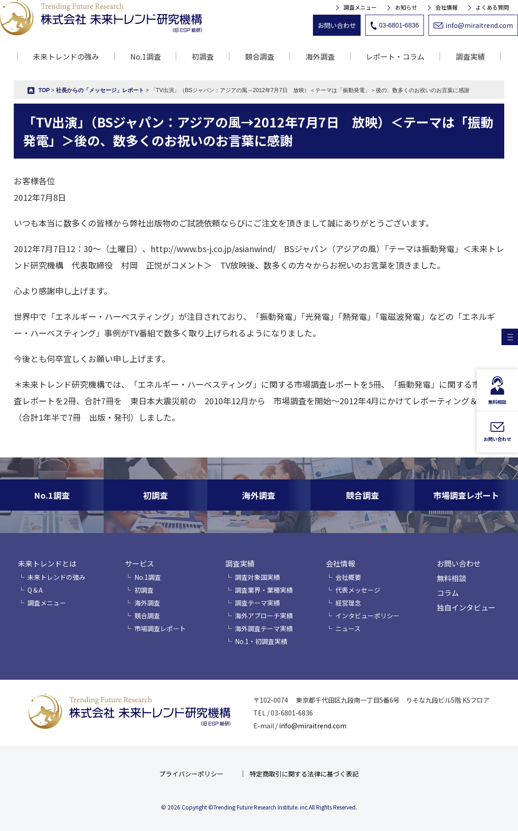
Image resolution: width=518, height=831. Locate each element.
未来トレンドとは (47, 563)
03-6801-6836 (394, 25)
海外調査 (320, 56)
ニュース (348, 628)
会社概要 (348, 577)
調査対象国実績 (257, 577)
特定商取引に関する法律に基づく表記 (304, 773)
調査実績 (240, 563)
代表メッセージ (357, 589)
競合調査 (259, 56)
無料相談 (451, 577)
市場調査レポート (160, 628)
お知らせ (406, 7)
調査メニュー (360, 7)
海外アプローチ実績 (264, 615)
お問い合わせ (336, 25)
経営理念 (348, 602)
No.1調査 (145, 56)
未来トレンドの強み (66, 56)
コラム (448, 592)
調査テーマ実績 (257, 602)
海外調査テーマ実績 (264, 628)
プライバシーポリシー (191, 773)
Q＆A (35, 589)
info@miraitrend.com (473, 25)
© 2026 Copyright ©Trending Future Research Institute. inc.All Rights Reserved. (259, 807)
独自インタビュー (466, 607)
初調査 (203, 56)
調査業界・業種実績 (264, 589)
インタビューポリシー (367, 615)
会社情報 (446, 7)
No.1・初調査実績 (261, 641)
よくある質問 (492, 7)
